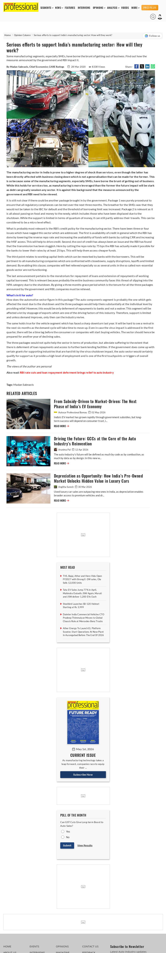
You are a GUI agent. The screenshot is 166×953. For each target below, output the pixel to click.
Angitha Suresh (64, 486)
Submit (67, 845)
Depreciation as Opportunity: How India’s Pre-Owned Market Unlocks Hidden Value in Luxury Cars (98, 478)
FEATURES (70, 7)
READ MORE (61, 426)
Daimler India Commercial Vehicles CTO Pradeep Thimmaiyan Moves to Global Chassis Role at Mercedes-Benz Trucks (83, 618)
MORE (134, 7)
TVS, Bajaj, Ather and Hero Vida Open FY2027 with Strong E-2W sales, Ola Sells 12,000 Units (82, 579)
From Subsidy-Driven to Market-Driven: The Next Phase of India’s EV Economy (95, 404)
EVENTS (34, 946)
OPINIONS (98, 7)
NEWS (58, 7)
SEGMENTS (45, 7)
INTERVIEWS (84, 7)
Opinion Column (22, 35)
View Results (84, 845)
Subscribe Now (83, 774)
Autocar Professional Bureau (70, 412)
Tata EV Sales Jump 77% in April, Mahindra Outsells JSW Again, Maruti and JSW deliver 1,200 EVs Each (82, 593)
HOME (7, 946)
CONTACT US (90, 946)
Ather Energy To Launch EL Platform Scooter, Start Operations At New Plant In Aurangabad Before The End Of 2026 (83, 632)
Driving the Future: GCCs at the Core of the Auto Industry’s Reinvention (95, 441)
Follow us (152, 36)
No (67, 837)
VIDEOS (125, 7)
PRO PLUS (149, 7)
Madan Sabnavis (23, 384)
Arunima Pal (62, 449)
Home (7, 35)
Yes (68, 831)
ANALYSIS (112, 7)
